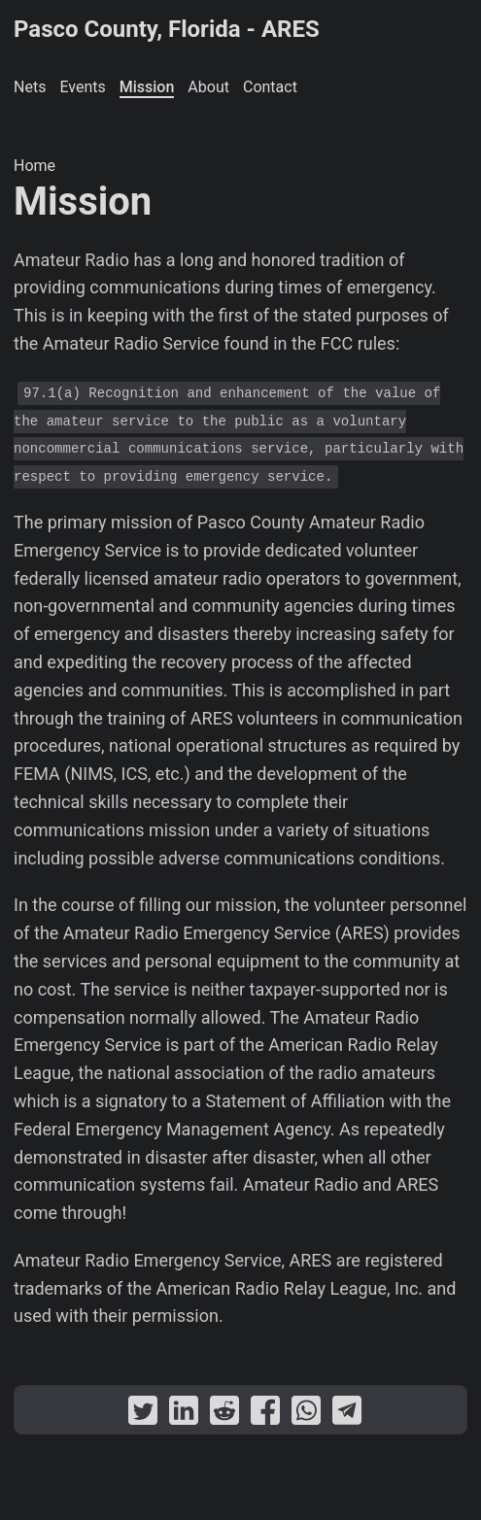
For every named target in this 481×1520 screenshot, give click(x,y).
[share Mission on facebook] (265, 1415)
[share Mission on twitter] (142, 1415)
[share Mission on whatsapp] (306, 1415)
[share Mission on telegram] (346, 1415)
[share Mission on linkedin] (183, 1415)
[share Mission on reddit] (224, 1415)
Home (34, 165)
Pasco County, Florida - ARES (167, 29)
